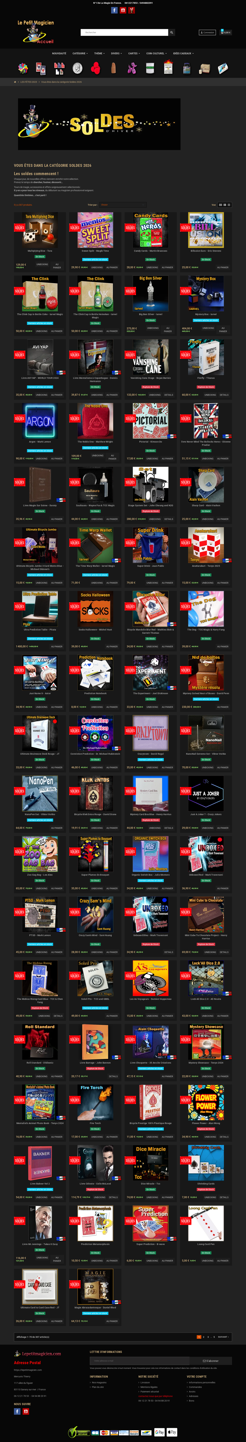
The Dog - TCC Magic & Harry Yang (206, 629)
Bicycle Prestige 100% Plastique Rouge (151, 1123)
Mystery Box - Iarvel (206, 314)
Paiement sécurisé (150, 1391)
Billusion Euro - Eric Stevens (206, 251)
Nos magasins (99, 1382)
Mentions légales (149, 1387)
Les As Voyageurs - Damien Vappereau (151, 999)
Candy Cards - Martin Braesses (150, 251)
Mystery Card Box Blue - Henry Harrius (150, 814)
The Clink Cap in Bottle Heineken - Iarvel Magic (95, 316)
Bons (191, 1400)
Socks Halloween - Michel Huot (95, 629)
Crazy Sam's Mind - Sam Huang (95, 935)
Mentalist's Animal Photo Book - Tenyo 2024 (40, 1123)
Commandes (195, 1387)
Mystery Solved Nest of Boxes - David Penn (206, 693)
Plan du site (98, 1387)
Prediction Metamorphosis (95, 1244)
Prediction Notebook (95, 693)
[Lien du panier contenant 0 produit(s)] (225, 32)
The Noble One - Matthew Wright (95, 441)
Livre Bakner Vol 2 (40, 1183)
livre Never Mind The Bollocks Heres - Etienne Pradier (206, 443)
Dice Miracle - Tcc (150, 1183)
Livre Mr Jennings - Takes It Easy (40, 1244)
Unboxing (42, 264)
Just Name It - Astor (40, 693)
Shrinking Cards (205, 1183)
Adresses (193, 1396)
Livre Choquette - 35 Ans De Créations (150, 1062)
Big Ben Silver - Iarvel (150, 314)
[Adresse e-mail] (139, 1361)
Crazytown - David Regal (151, 754)
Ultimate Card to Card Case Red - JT (40, 1307)
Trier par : (93, 205)
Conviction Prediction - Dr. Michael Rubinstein (95, 754)
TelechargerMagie (131, 10)
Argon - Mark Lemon (40, 441)
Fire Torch (95, 1123)
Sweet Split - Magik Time (95, 251)
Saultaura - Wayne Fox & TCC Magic (95, 505)
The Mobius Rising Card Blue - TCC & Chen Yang (40, 1001)
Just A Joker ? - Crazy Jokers (205, 814)
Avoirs (192, 1391)
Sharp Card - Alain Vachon (206, 505)
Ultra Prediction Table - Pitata (40, 629)
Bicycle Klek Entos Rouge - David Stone (95, 814)
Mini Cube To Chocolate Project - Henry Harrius (206, 937)
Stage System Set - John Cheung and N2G (150, 505)
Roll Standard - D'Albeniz (40, 1062)
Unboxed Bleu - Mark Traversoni (150, 935)
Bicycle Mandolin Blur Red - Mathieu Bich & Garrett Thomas (150, 631)
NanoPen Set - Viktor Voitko (40, 814)
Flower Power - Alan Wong (206, 1123)
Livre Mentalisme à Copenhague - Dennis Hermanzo (95, 380)
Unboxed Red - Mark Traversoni (206, 874)
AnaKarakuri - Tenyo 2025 (206, 566)
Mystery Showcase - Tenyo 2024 (206, 1062)
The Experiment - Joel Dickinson (150, 693)
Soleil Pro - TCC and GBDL (95, 999)
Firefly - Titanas (206, 378)
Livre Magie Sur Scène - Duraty (40, 505)
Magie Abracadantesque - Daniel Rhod (95, 1307)
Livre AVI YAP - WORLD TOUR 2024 (40, 378)
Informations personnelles (202, 1382)
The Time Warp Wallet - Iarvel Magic (95, 566)
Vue (214, 205)
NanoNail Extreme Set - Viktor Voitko (206, 754)
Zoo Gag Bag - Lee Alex (39, 874)
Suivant (223, 1337)
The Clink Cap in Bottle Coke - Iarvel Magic (40, 314)
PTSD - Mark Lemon (40, 935)
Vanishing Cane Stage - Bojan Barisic (151, 378)
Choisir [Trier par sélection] (104, 205)
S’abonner (211, 1361)
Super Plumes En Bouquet (95, 874)
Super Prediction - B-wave (150, 1244)
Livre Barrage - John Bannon (95, 1062)
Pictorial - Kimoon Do (150, 441)
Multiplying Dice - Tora (40, 251)
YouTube (123, 10)
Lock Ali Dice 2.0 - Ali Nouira (206, 999)
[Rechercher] (128, 32)
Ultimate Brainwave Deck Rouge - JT (40, 754)
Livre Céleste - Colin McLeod (95, 1183)
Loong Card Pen (205, 1244)
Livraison (145, 1382)
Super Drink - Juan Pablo (150, 566)
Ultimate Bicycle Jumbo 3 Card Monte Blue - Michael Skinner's (40, 567)
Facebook (114, 10)
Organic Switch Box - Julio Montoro (151, 874)
